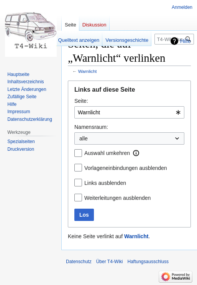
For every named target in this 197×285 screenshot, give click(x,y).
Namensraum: (91, 127)
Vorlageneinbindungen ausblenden (125, 168)
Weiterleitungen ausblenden (117, 198)
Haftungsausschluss (148, 261)
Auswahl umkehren (107, 153)
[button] (136, 153)
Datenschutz (79, 261)
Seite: (81, 101)
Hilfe (185, 41)
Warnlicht (87, 71)
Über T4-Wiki (109, 261)
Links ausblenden (105, 183)
